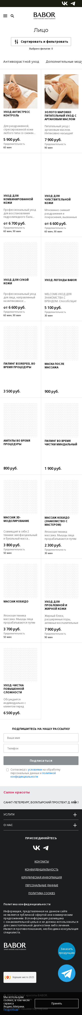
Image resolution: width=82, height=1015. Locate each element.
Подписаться (41, 760)
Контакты (42, 861)
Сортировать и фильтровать (44, 41)
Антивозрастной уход (21, 61)
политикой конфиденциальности (33, 774)
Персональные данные (41, 885)
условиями (35, 769)
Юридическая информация (41, 877)
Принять (56, 1003)
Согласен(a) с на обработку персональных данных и (35, 773)
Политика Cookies (41, 893)
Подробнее (10, 1010)
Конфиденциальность (41, 869)
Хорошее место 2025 (19, 977)
